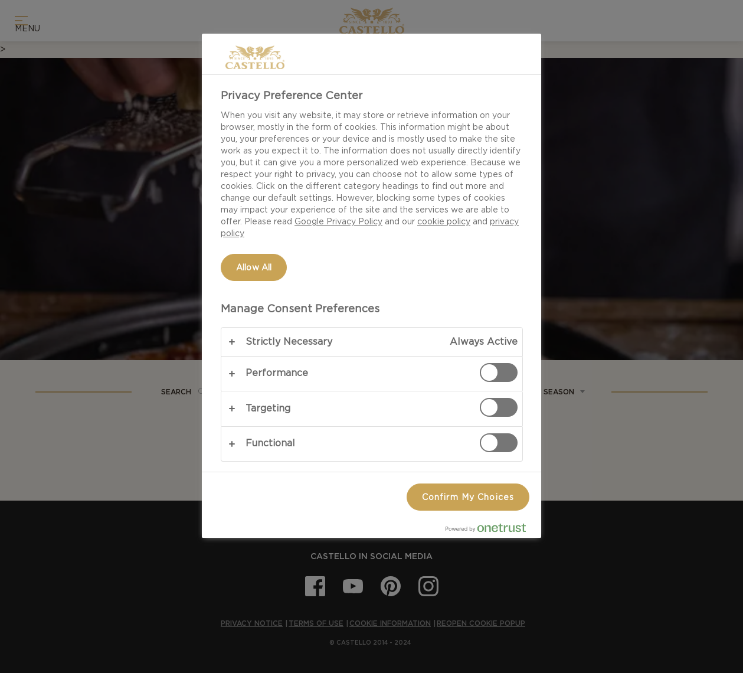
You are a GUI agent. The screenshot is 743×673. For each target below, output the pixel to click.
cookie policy (443, 221)
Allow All (253, 267)
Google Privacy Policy (338, 221)
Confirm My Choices (468, 497)
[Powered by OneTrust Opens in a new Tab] (490, 530)
